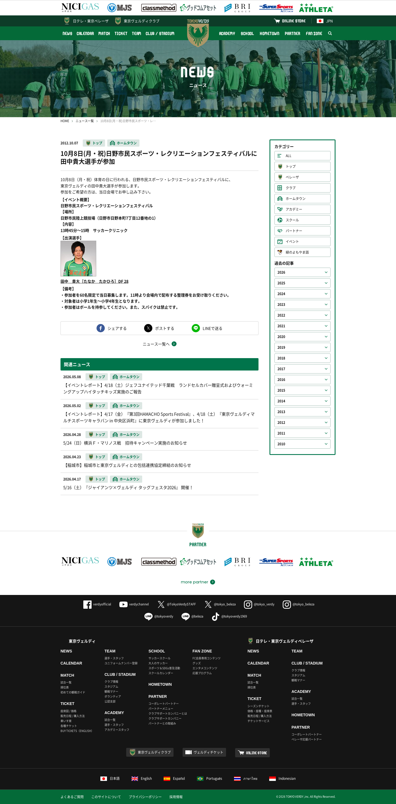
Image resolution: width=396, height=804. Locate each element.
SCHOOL (247, 33)
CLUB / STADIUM (160, 33)
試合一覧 (66, 682)
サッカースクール (159, 658)
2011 (281, 433)
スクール (292, 220)
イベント (292, 241)
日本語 (110, 778)
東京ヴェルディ (82, 641)
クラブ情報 (111, 681)
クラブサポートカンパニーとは (167, 713)
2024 (281, 293)
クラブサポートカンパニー (165, 718)
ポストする (164, 328)
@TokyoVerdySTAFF (176, 604)
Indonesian (282, 778)
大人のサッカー (158, 663)
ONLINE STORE (294, 21)
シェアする (117, 328)
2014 (281, 401)
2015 (281, 390)
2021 (281, 325)
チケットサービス (259, 721)
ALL (289, 155)
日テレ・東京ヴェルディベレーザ (285, 641)
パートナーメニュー (160, 708)
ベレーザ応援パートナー (307, 739)
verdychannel (134, 604)
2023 (281, 304)
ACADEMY (227, 33)
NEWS (67, 33)
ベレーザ (292, 177)
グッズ (197, 663)
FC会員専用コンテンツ (207, 658)
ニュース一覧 (85, 121)
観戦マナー (111, 691)
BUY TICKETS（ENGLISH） (77, 731)
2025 (281, 283)
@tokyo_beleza (220, 604)
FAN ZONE (314, 33)
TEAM (137, 33)
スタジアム (111, 686)
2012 (281, 422)
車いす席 (66, 721)
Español (174, 778)
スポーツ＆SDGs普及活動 (164, 668)
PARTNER (292, 33)
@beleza (192, 616)
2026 (281, 272)
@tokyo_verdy (259, 604)
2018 (281, 358)
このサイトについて (106, 796)
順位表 (65, 687)
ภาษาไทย (245, 778)
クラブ (291, 187)
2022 (281, 315)
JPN (325, 20)
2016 (281, 379)
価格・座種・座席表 (260, 711)
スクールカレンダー (160, 673)
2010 (281, 443)
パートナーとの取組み (162, 723)
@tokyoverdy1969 (229, 616)
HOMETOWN (269, 33)
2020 (281, 336)
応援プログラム (202, 673)
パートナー (294, 230)
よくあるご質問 (72, 796)
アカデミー (294, 209)
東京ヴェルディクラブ (142, 20)
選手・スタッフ (114, 658)
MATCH (104, 33)
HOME (65, 121)
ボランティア (113, 696)
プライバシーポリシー (145, 796)
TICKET (121, 33)
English (141, 778)
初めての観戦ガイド (73, 692)
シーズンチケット (259, 706)
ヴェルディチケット (208, 752)
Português (209, 778)
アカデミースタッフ (117, 730)
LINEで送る (212, 328)
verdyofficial (97, 604)
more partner (194, 582)
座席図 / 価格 (68, 711)
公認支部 (110, 701)
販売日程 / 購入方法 (73, 716)
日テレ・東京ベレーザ (91, 20)
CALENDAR (85, 33)
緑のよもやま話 (297, 252)
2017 (281, 368)
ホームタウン (127, 143)
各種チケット (69, 726)
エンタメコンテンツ (205, 668)
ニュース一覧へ (156, 344)
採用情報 (176, 796)
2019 (281, 347)
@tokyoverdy (158, 616)
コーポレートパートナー (163, 703)
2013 (281, 411)
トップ (97, 143)
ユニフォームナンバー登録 (121, 663)
